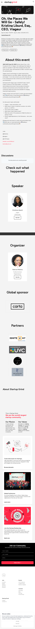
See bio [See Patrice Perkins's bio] (18, 277)
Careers (3, 600)
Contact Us (4, 601)
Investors (4, 582)
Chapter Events (22, 583)
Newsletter (21, 590)
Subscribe (17, 562)
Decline (17, 623)
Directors (4, 587)
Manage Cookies (17, 626)
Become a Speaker (22, 584)
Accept (17, 621)
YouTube (20, 593)
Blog (19, 591)
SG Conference (22, 582)
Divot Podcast (21, 594)
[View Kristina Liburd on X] (17, 207)
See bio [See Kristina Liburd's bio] (18, 217)
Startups (3, 584)
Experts (3, 583)
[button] (33, 2)
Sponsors (4, 586)
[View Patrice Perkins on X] (17, 266)
